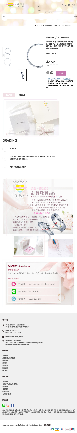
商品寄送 (5, 386)
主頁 (38, 25)
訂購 (61, 73)
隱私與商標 (47, 425)
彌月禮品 (5, 371)
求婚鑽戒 (5, 355)
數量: (48, 66)
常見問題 (5, 381)
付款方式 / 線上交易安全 (10, 384)
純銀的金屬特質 (20, 167)
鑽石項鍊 (5, 360)
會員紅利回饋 (6, 394)
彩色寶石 (5, 366)
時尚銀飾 (5, 368)
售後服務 (5, 389)
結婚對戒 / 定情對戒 (8, 358)
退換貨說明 (5, 391)
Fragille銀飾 (47, 25)
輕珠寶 (4, 363)
